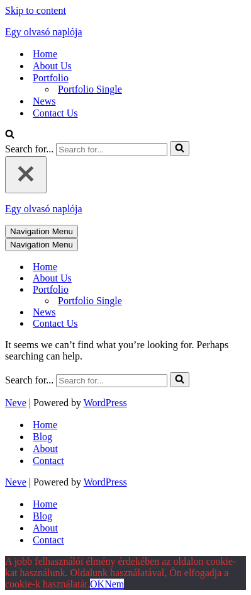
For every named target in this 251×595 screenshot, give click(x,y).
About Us (52, 65)
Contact (48, 460)
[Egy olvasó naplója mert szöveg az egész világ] (125, 32)
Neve (15, 402)
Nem (114, 584)
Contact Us (55, 113)
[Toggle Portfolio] (225, 290)
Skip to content (35, 10)
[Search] (9, 135)
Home (45, 53)
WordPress (105, 402)
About (45, 448)
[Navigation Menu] (41, 231)
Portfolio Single (90, 89)
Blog (42, 436)
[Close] (26, 174)
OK (97, 584)
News (44, 101)
